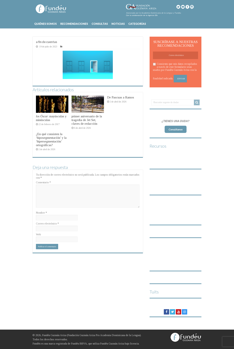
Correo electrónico (47, 223)
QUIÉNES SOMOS (45, 23)
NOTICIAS (118, 23)
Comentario (43, 182)
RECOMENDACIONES (74, 23)
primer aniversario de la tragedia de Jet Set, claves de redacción (87, 119)
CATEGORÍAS (137, 23)
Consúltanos (176, 129)
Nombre (41, 212)
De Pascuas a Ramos (120, 97)
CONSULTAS (100, 23)
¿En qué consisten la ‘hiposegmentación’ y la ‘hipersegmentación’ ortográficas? (51, 139)
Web (38, 234)
